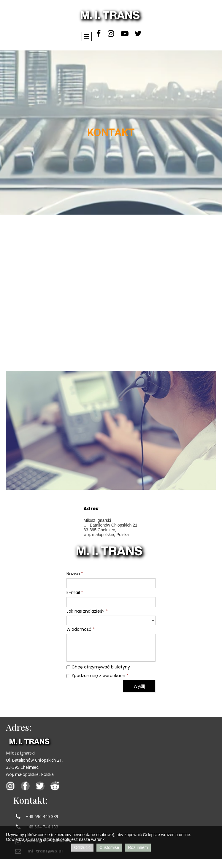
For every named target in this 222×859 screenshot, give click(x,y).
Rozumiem (138, 847)
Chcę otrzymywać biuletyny (98, 667)
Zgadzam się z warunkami (97, 676)
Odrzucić (82, 847)
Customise (109, 847)
